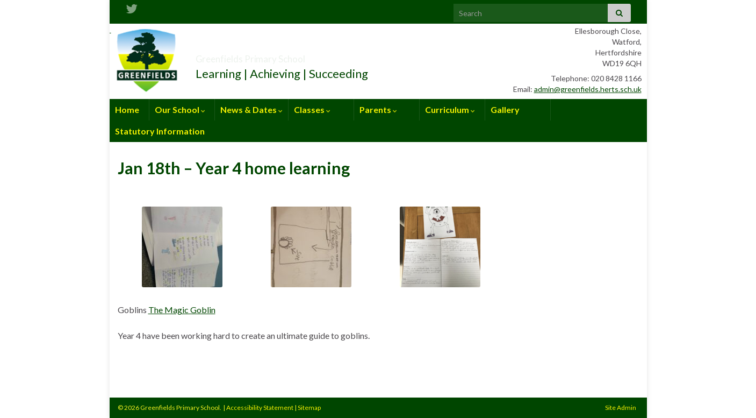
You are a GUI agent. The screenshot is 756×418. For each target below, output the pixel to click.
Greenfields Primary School (290, 55)
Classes (312, 109)
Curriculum (450, 109)
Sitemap (309, 407)
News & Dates (251, 109)
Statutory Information (160, 131)
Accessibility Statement (259, 407)
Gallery (505, 109)
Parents (378, 109)
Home (127, 109)
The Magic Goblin (181, 309)
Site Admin (620, 407)
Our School (180, 109)
